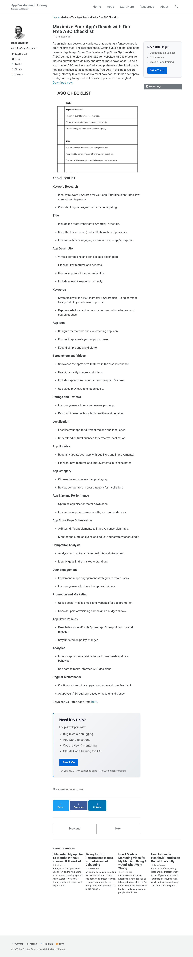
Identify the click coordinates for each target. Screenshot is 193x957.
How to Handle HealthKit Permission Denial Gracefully (165, 881)
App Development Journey (29, 7)
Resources (146, 6)
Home (96, 6)
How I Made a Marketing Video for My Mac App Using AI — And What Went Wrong (132, 884)
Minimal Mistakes (58, 949)
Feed (62, 944)
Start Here (126, 6)
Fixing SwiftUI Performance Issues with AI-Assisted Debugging (99, 882)
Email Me (69, 787)
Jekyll (45, 949)
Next (118, 851)
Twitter (17, 944)
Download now (126, 85)
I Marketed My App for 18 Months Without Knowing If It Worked (68, 881)
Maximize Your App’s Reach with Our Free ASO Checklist (92, 29)
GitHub (33, 944)
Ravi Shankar (20, 43)
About (163, 6)
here (97, 726)
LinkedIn (48, 944)
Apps (109, 6)
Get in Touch (157, 70)
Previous (75, 851)
